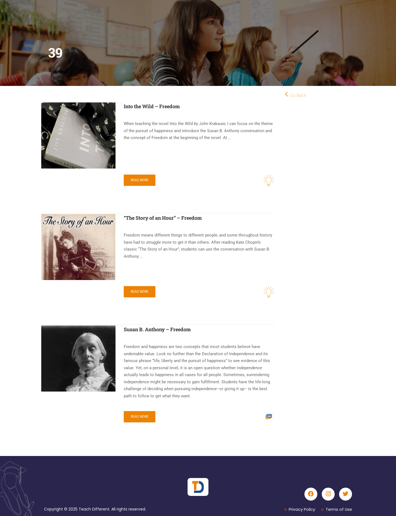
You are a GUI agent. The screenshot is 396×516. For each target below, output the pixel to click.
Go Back (298, 95)
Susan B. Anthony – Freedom (157, 329)
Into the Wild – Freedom (152, 106)
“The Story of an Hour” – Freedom (163, 217)
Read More (139, 180)
